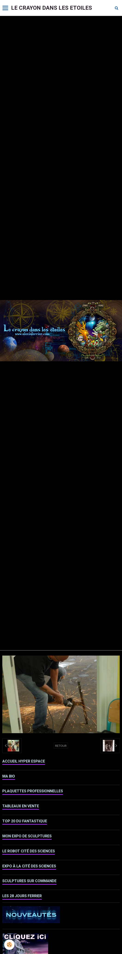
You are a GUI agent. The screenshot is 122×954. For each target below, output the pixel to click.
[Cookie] (9, 944)
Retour (61, 745)
